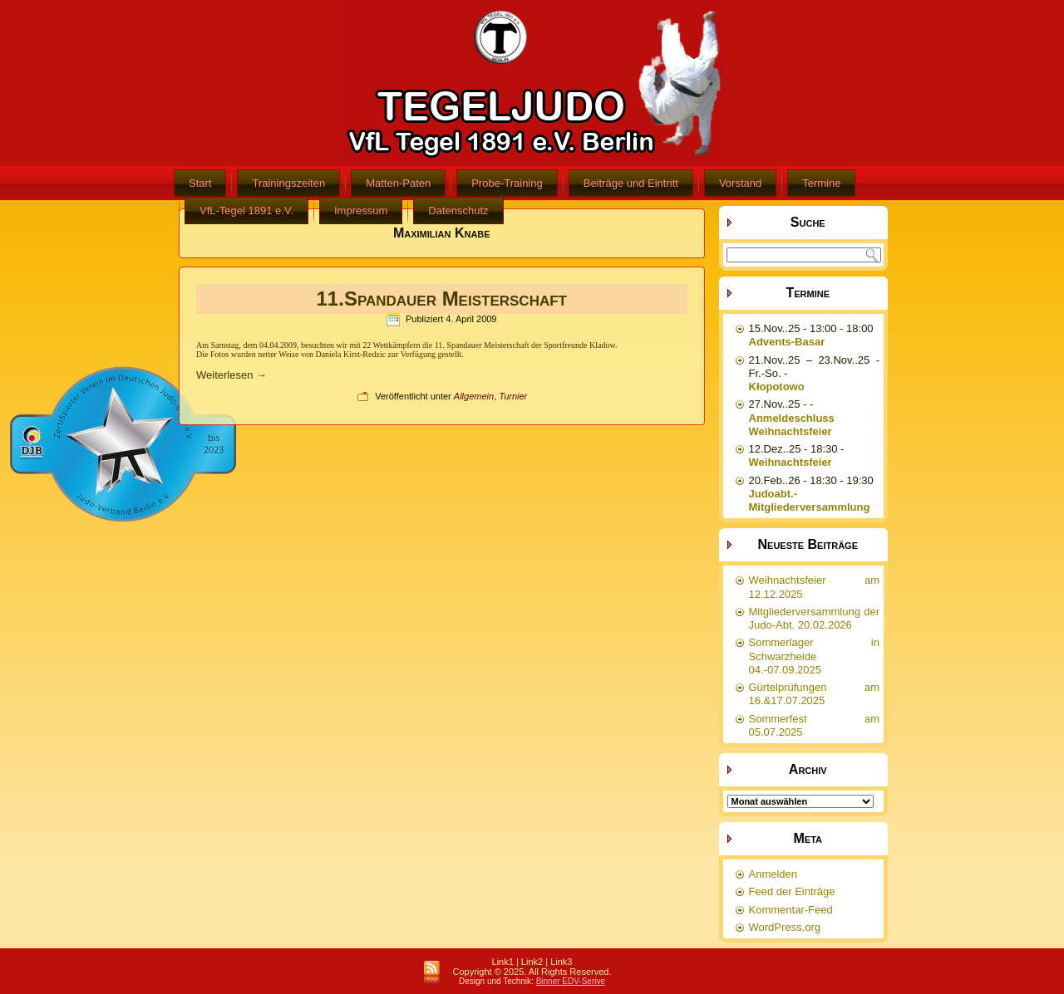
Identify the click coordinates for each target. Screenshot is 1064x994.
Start (200, 183)
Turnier (513, 396)
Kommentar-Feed (791, 909)
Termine (821, 183)
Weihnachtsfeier (790, 462)
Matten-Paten (398, 183)
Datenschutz (458, 210)
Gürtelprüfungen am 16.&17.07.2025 (814, 694)
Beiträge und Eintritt (631, 183)
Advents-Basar (787, 341)
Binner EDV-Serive (570, 981)
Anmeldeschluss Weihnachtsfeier (792, 425)
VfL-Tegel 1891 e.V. (246, 210)
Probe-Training (507, 183)
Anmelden (773, 874)
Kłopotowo (777, 386)
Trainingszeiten (288, 183)
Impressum (360, 210)
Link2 (532, 962)
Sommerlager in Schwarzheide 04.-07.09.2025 (814, 656)
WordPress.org (784, 927)
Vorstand (740, 183)
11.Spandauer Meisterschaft (442, 298)
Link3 (561, 962)
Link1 (503, 962)
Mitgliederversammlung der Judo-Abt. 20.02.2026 (814, 618)
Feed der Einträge (792, 891)
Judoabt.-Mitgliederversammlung (809, 500)
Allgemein (474, 396)
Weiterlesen (231, 375)
